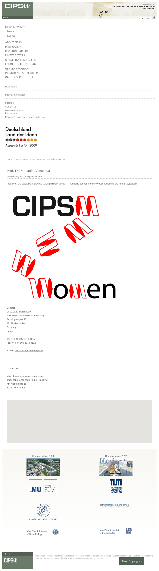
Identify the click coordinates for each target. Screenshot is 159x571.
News (10, 31)
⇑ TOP (8, 554)
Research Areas (16, 51)
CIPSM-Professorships (20, 59)
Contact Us (147, 556)
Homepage (40, 556)
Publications (14, 46)
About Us (58, 556)
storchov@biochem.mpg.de (29, 350)
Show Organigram (131, 561)
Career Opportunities (20, 77)
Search (100, 558)
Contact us (10, 106)
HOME (6, 18)
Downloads (11, 86)
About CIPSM (13, 42)
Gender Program (17, 68)
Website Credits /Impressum (14, 112)
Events (11, 35)
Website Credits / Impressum (47, 558)
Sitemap (9, 103)
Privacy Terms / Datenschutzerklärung (25, 117)
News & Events (15, 27)
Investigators (15, 55)
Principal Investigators (101, 556)
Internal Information (15, 94)
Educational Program (21, 64)
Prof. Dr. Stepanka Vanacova (51, 159)
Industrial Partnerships (22, 72)
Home (9, 159)
